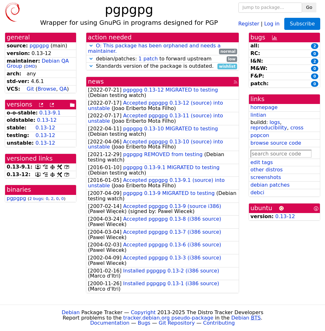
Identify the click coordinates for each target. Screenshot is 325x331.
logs (275, 122)
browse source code (276, 143)
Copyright (143, 312)
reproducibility (269, 128)
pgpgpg (39, 46)
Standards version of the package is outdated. (162, 66)
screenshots (266, 177)
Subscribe (302, 24)
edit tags (262, 162)
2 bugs (36, 198)
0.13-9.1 (50, 113)
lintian (258, 115)
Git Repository (177, 323)
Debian (71, 312)
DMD (30, 66)
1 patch (148, 59)
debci (257, 193)
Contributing (219, 323)
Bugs (144, 323)
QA (63, 89)
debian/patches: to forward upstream (162, 59)
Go (309, 7)
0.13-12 (47, 120)
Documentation (109, 323)
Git (30, 89)
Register (248, 23)
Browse (47, 89)
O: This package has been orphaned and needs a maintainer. (154, 48)
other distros (267, 170)
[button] (91, 46)
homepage (264, 107)
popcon (260, 135)
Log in (271, 23)
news (96, 81)
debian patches (270, 185)
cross (296, 128)
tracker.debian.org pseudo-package (168, 318)
